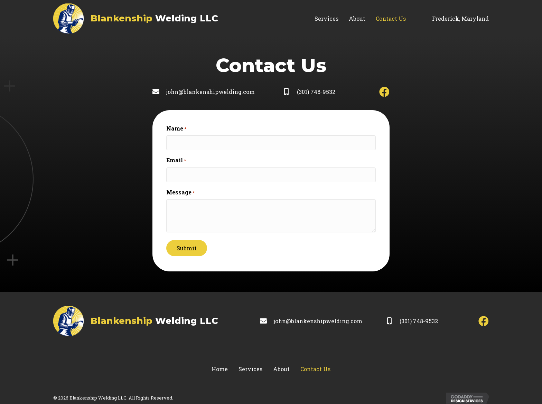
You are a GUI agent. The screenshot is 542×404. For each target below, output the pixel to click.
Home (220, 366)
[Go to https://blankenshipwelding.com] (135, 18)
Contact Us (315, 366)
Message (180, 190)
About (281, 366)
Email (176, 159)
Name (176, 129)
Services (250, 366)
